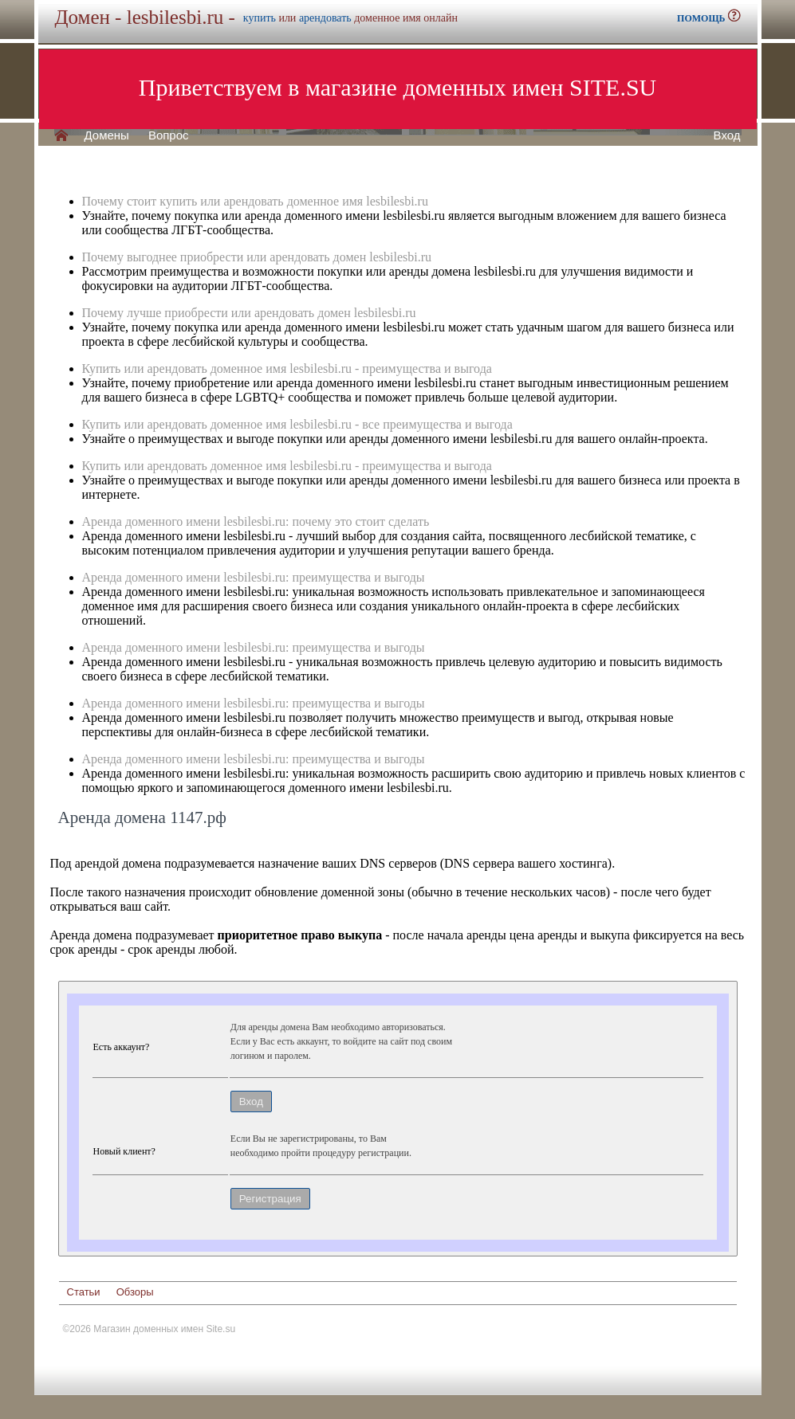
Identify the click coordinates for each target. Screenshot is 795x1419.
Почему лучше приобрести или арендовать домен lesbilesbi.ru (249, 312)
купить (259, 18)
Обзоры (135, 1292)
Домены (107, 135)
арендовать (325, 18)
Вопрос (168, 135)
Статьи (83, 1292)
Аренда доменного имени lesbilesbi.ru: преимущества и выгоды (253, 577)
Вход (727, 135)
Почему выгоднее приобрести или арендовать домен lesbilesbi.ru (256, 257)
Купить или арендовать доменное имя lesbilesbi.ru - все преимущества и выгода (297, 424)
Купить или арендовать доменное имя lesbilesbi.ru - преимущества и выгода (287, 368)
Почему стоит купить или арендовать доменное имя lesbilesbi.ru (255, 201)
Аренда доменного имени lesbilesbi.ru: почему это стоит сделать (256, 521)
